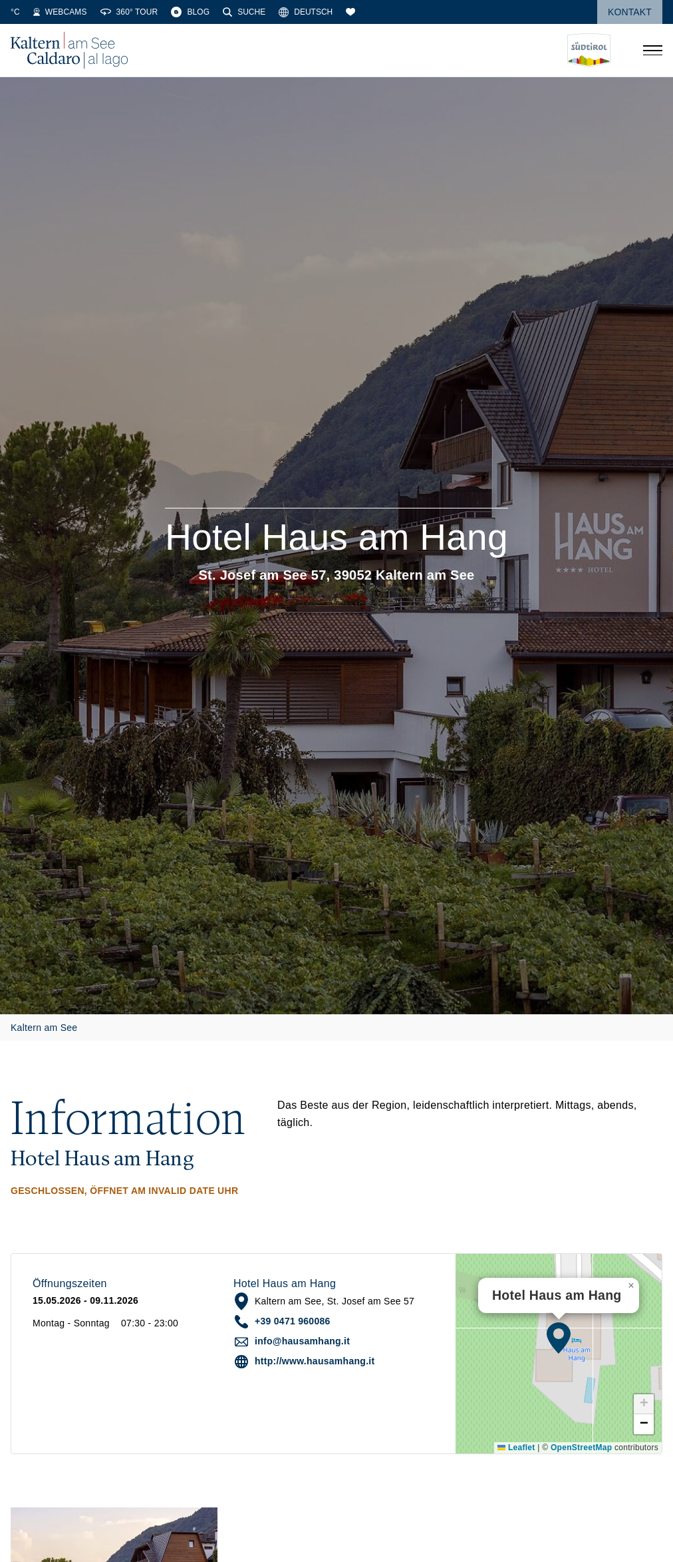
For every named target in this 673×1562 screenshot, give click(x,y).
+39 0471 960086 (293, 1321)
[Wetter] (30, 12)
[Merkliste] (431, 12)
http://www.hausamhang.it (314, 1361)
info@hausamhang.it (302, 1341)
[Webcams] (141, 12)
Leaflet (516, 1447)
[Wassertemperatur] (82, 12)
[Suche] (325, 12)
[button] (559, 1338)
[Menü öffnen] (652, 51)
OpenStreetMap (581, 1447)
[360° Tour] (210, 12)
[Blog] (271, 12)
